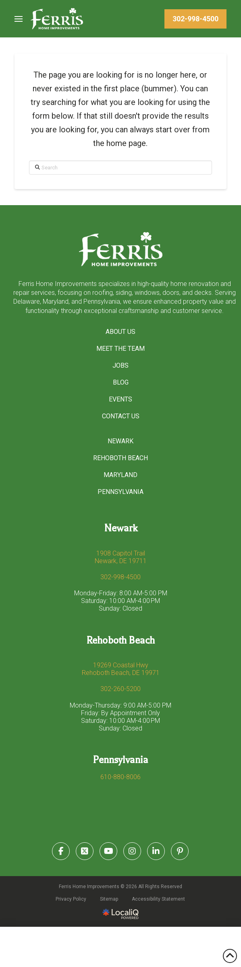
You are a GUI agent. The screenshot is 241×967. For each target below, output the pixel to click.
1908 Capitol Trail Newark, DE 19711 (121, 557)
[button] (19, 19)
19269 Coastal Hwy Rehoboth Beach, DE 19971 (121, 669)
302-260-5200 (120, 689)
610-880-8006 (120, 777)
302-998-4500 (120, 577)
